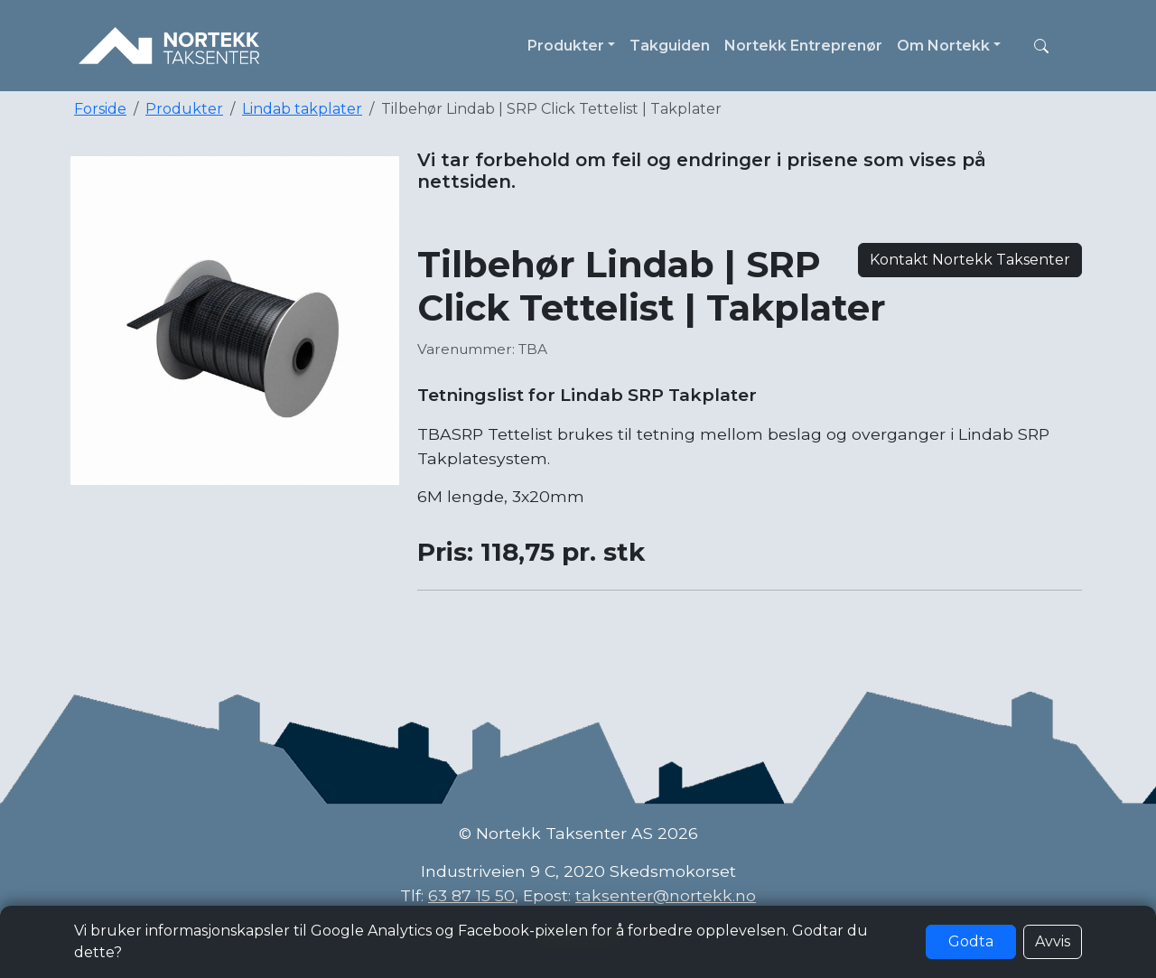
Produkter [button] (565, 45)
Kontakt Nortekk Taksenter (970, 259)
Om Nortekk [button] (943, 45)
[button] (1041, 46)
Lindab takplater (302, 108)
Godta (970, 941)
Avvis (1052, 941)
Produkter (184, 108)
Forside (100, 108)
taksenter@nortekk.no (665, 895)
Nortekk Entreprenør (803, 45)
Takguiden (669, 45)
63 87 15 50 (471, 895)
